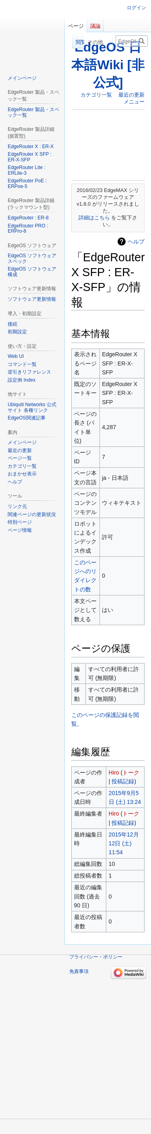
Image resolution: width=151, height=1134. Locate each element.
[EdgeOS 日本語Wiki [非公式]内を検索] (132, 41)
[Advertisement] (108, 145)
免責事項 (79, 971)
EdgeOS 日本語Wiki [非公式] (107, 65)
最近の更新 (131, 95)
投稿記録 (123, 781)
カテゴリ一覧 (96, 95)
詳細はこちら (94, 218)
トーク (130, 772)
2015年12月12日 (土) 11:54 (124, 843)
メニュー (134, 102)
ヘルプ (136, 241)
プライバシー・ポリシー (95, 957)
